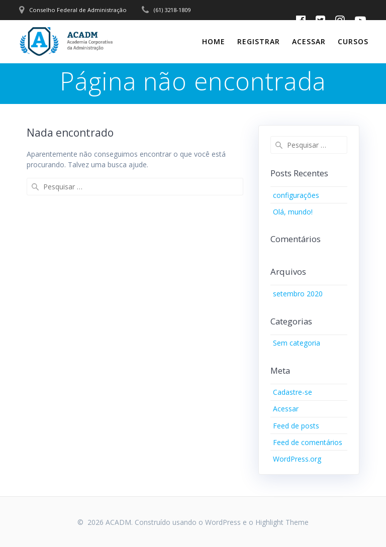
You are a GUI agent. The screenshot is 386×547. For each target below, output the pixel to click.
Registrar (258, 41)
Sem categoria (296, 343)
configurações (296, 195)
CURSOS (353, 41)
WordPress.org (297, 459)
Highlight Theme (282, 522)
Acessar (309, 41)
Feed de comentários (307, 442)
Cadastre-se (292, 392)
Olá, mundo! (293, 211)
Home (213, 41)
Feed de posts (296, 425)
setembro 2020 (298, 293)
